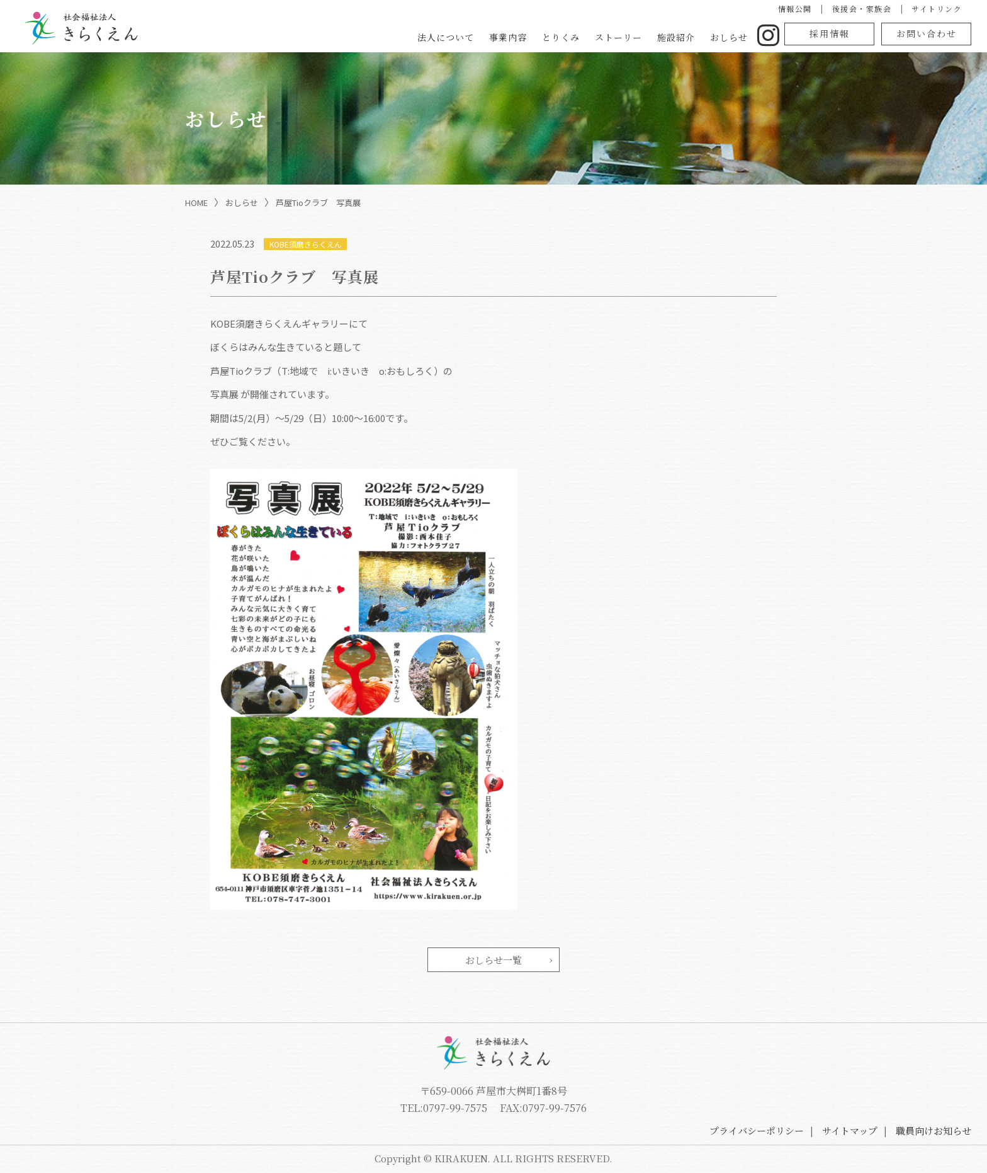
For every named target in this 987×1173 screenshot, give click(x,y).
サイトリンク (936, 8)
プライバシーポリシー (756, 1130)
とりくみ (561, 37)
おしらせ (729, 37)
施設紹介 (676, 37)
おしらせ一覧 (493, 959)
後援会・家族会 (862, 8)
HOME (196, 203)
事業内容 (508, 37)
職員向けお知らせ (933, 1130)
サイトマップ (849, 1130)
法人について (445, 37)
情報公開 (795, 8)
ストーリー (618, 37)
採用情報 (829, 33)
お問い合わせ (926, 33)
